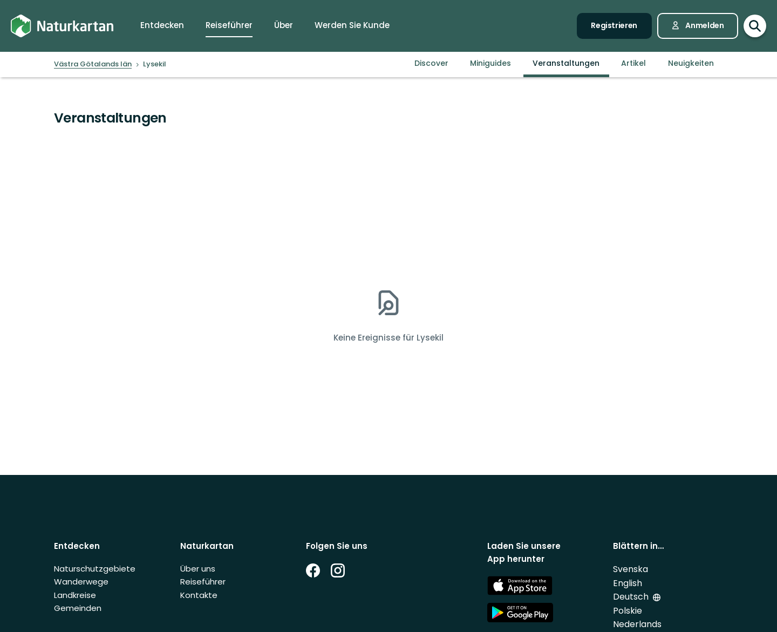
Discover (431, 63)
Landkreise (75, 595)
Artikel (633, 63)
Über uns (197, 568)
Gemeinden (77, 608)
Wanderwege (81, 581)
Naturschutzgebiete (94, 568)
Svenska (630, 569)
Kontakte (198, 595)
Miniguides (490, 63)
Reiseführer (203, 581)
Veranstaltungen (566, 63)
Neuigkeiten (691, 63)
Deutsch (631, 596)
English (627, 583)
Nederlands (637, 624)
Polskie (627, 610)
